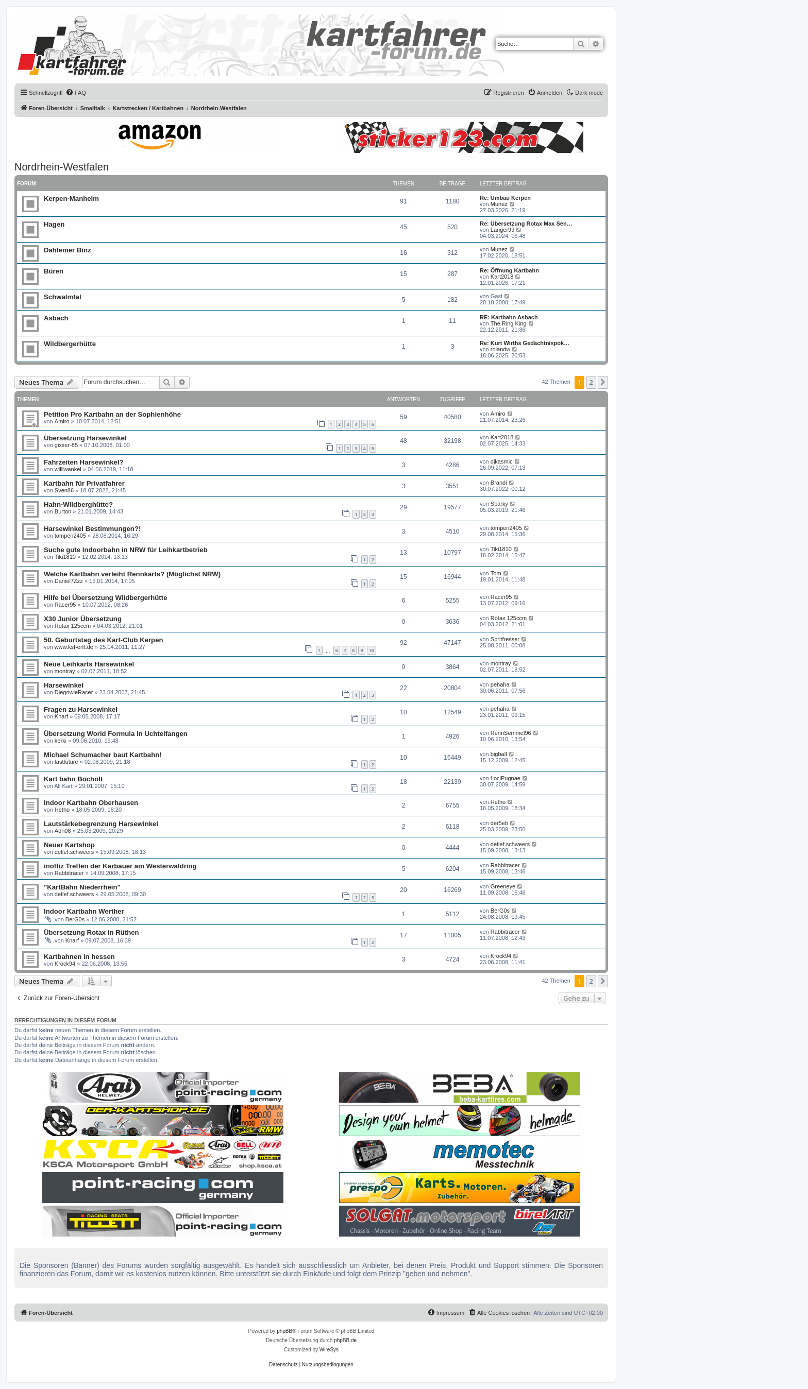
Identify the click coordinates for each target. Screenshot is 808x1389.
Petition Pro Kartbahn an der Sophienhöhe (112, 414)
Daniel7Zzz (69, 581)
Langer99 (503, 230)
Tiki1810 (65, 557)
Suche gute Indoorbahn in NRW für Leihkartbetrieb (126, 550)
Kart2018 (502, 276)
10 (371, 650)
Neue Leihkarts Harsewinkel (89, 664)
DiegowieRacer (74, 692)
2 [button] (591, 382)
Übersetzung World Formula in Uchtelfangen (116, 734)
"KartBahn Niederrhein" (82, 887)
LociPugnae (505, 778)
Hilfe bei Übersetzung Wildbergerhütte (105, 598)
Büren (53, 271)
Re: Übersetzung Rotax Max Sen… (526, 223)
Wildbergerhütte (70, 344)
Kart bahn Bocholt (73, 779)
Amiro (62, 421)
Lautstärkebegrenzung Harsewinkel (101, 824)
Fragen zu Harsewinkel (80, 709)
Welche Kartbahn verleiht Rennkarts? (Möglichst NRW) (132, 574)
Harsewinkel (63, 685)
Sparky (499, 504)
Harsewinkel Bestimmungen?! (92, 529)
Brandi (499, 482)
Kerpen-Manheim (71, 198)
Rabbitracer (69, 873)
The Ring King (509, 323)
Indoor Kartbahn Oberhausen (91, 803)
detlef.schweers (74, 852)
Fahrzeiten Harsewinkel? (84, 462)
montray (65, 671)
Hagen (54, 224)
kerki (60, 741)
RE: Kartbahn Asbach (509, 317)
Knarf (61, 716)
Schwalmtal (62, 297)
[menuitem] (75, 93)
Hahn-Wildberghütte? (78, 504)
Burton (63, 511)
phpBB (284, 1331)
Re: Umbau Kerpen (505, 198)
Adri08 (63, 831)
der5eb (499, 823)
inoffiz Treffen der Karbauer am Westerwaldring (120, 866)
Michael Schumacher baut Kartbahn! (103, 755)
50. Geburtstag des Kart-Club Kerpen (103, 640)
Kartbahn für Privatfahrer (84, 483)
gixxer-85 (66, 445)
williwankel (68, 469)
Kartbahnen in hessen (79, 957)
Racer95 (65, 605)
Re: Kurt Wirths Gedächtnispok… (524, 343)
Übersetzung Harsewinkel (85, 438)
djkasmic (502, 461)
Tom (496, 573)
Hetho (62, 810)
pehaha (500, 684)
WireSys (329, 1349)
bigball (499, 754)
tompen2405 (70, 536)
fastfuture (66, 762)
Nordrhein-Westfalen (61, 167)
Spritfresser (505, 639)
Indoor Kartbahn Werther (84, 911)
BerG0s (75, 919)
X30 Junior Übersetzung (83, 619)
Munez (499, 204)
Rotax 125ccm (73, 626)
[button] (603, 382)
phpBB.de (345, 1340)
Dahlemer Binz (67, 250)
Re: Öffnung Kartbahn (509, 270)
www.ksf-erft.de (74, 647)
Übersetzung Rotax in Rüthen (91, 932)
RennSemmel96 (511, 733)
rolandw (501, 349)
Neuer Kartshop (69, 845)
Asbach (56, 318)
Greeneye (503, 886)
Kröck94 (65, 964)
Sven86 (64, 490)
